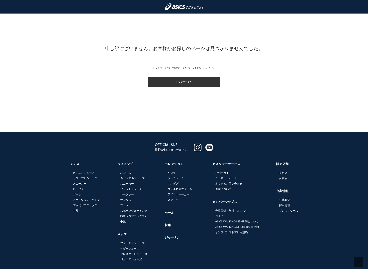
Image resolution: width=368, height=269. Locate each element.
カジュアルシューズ (85, 178)
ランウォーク (176, 178)
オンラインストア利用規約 (231, 232)
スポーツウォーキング (86, 199)
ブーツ (77, 194)
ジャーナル (172, 237)
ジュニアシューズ (131, 259)
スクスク (173, 199)
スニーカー (79, 183)
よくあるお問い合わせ (228, 183)
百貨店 (283, 178)
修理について (223, 189)
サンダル (125, 199)
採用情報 (284, 205)
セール (169, 212)
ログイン (220, 216)
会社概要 (284, 199)
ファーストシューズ (132, 243)
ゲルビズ (173, 183)
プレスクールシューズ (133, 253)
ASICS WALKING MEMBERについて (237, 221)
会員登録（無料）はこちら (231, 210)
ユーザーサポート (226, 178)
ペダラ (172, 172)
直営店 (283, 172)
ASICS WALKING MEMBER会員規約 (237, 226)
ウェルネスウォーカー (181, 189)
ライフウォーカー (178, 194)
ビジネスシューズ (84, 172)
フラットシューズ (131, 189)
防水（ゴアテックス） (86, 205)
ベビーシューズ (129, 248)
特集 (168, 225)
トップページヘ (184, 81)
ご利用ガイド (223, 172)
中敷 (75, 210)
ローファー (79, 189)
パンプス (125, 172)
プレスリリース (288, 210)
